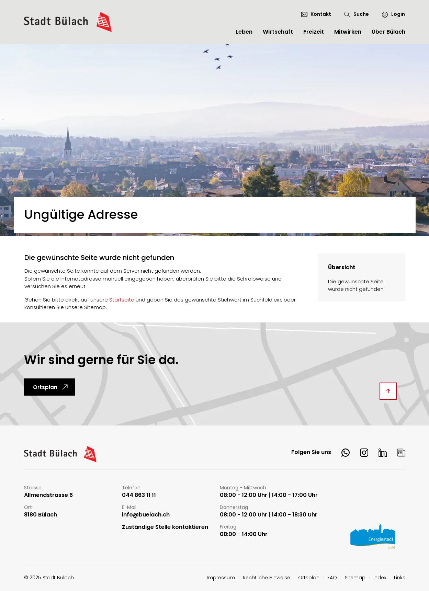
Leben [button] (244, 32)
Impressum (221, 577)
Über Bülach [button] (388, 32)
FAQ (332, 577)
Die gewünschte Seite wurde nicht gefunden (356, 285)
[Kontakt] (316, 14)
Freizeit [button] (313, 32)
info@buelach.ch (146, 515)
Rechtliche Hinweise (266, 577)
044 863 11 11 (139, 495)
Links (399, 577)
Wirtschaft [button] (278, 32)
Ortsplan (45, 387)
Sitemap (355, 577)
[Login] (390, 14)
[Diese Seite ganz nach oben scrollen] (388, 391)
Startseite (121, 299)
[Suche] (356, 14)
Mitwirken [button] (347, 32)
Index (379, 577)
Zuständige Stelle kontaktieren (165, 527)
